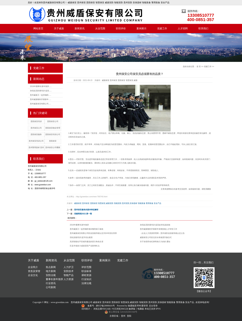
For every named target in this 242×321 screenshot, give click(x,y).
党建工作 (162, 28)
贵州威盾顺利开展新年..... (40, 99)
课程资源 (86, 275)
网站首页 (38, 28)
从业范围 (100, 28)
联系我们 (203, 28)
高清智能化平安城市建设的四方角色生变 (86, 242)
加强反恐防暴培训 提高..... (41, 91)
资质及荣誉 (34, 271)
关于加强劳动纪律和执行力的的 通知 (155, 242)
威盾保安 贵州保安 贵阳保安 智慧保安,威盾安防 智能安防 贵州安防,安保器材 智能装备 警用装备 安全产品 (117, 203)
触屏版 (132, 309)
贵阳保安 (52, 141)
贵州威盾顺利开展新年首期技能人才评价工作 (158, 229)
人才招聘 (183, 28)
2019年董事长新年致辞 (79, 225)
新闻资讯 (80, 28)
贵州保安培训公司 (36, 141)
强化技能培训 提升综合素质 (81, 237)
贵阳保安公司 (52, 121)
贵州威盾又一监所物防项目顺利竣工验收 (86, 229)
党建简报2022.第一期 (83, 214)
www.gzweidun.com (60, 302)
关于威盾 (59, 28)
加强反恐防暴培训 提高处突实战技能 (155, 225)
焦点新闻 (51, 267)
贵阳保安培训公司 (52, 134)
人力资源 (69, 279)
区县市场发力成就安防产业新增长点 (85, 246)
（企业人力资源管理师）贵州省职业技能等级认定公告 (162, 233)
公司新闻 (51, 287)
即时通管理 (142, 306)
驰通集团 (132, 306)
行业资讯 (51, 283)
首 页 (199, 66)
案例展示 (141, 28)
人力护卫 (69, 267)
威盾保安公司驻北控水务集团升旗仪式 (156, 237)
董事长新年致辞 (54, 279)
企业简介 (33, 267)
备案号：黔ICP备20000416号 (101, 306)
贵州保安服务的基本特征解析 (86, 210)
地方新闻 (51, 271)
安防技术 (69, 271)
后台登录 (153, 306)
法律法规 (86, 283)
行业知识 (86, 279)
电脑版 (140, 309)
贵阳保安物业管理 (52, 128)
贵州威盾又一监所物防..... (40, 95)
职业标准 (86, 271)
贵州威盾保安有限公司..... (40, 104)
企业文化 (33, 275)
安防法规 (51, 275)
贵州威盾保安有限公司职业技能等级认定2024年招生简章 (93, 233)
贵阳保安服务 (36, 134)
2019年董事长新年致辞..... (41, 86)
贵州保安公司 (36, 128)
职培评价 (121, 28)
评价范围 (86, 267)
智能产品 (69, 275)
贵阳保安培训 (36, 121)
